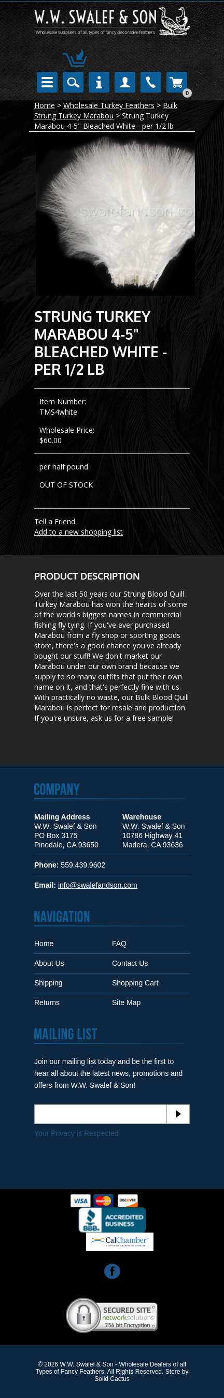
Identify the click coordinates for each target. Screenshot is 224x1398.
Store (172, 1371)
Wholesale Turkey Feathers (109, 105)
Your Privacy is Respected (76, 1133)
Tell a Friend (54, 521)
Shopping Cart (135, 983)
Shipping (48, 983)
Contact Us (130, 963)
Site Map (126, 1002)
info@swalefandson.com (97, 885)
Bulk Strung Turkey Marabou (105, 110)
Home (44, 105)
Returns (47, 1002)
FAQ (119, 943)
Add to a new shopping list (78, 532)
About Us (49, 963)
